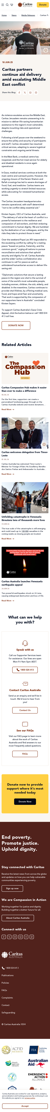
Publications (7, 976)
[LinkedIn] (30, 92)
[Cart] (11, 4)
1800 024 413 (10, 968)
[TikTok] (32, 937)
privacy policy (30, 1098)
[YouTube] (26, 937)
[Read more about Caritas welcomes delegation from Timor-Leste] (8, 474)
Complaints (7, 998)
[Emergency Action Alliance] (37, 1077)
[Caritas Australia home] (25, 5)
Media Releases (28, 15)
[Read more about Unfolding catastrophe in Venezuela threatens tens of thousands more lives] (8, 538)
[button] (46, 50)
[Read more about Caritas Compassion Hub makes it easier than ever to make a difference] (8, 409)
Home (4, 15)
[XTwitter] (25, 92)
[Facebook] (19, 92)
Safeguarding (8, 1013)
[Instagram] (36, 92)
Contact (5, 1005)
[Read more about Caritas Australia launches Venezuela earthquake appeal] (8, 600)
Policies (5, 983)
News (14, 15)
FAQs (4, 990)
